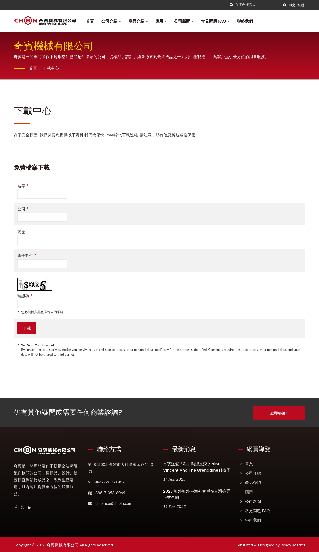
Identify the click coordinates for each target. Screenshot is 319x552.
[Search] (257, 4)
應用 (161, 21)
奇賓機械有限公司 (63, 544)
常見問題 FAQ (215, 21)
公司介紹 (111, 21)
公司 (22, 208)
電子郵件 (26, 255)
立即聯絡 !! (281, 412)
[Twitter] (22, 507)
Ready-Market (293, 544)
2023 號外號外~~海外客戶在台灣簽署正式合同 (196, 494)
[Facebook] (16, 507)
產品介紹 (138, 21)
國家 (21, 232)
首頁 (90, 21)
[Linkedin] (29, 507)
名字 (22, 185)
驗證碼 (24, 295)
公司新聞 (184, 21)
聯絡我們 (245, 21)
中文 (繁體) (297, 5)
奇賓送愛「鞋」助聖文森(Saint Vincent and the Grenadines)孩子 (196, 466)
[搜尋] (231, 4)
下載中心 (51, 68)
